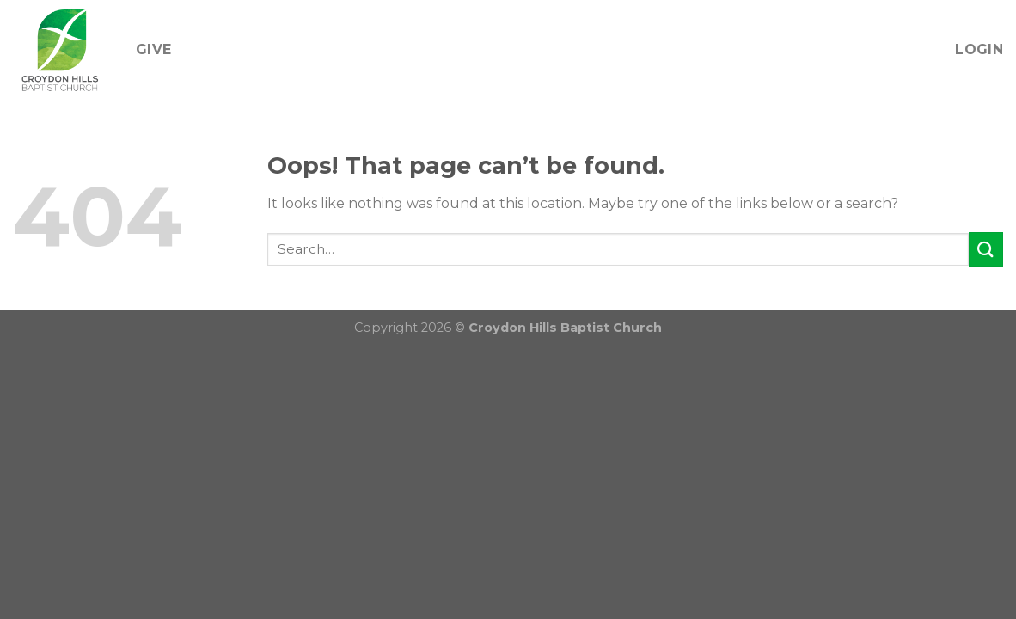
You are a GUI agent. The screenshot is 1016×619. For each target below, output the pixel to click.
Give (153, 49)
